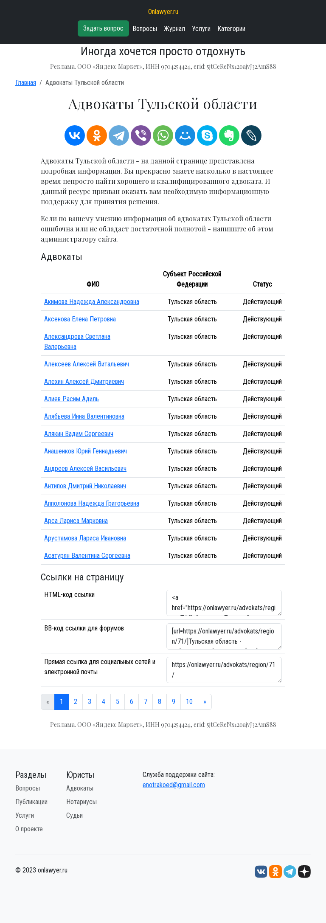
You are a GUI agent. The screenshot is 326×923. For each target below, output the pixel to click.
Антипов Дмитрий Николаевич (85, 486)
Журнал (174, 29)
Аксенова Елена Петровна (80, 319)
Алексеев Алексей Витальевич (86, 364)
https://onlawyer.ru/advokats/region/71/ (224, 670)
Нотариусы (81, 802)
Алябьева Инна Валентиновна (84, 416)
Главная (25, 83)
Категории (231, 29)
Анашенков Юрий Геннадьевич (85, 451)
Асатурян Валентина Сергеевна (87, 556)
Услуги (201, 29)
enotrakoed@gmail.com (174, 785)
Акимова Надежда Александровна (91, 302)
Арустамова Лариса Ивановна (85, 538)
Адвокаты (79, 788)
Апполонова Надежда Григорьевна (91, 503)
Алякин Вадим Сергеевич (78, 434)
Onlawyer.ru (163, 12)
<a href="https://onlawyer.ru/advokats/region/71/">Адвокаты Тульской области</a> (224, 603)
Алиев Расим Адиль (71, 399)
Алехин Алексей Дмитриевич (84, 381)
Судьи (74, 815)
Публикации (31, 802)
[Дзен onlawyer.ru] (304, 871)
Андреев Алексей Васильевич (85, 468)
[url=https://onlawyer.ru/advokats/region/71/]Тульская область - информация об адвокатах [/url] (224, 636)
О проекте (29, 829)
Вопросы (144, 29)
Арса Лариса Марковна (76, 521)
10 (189, 702)
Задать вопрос (103, 28)
